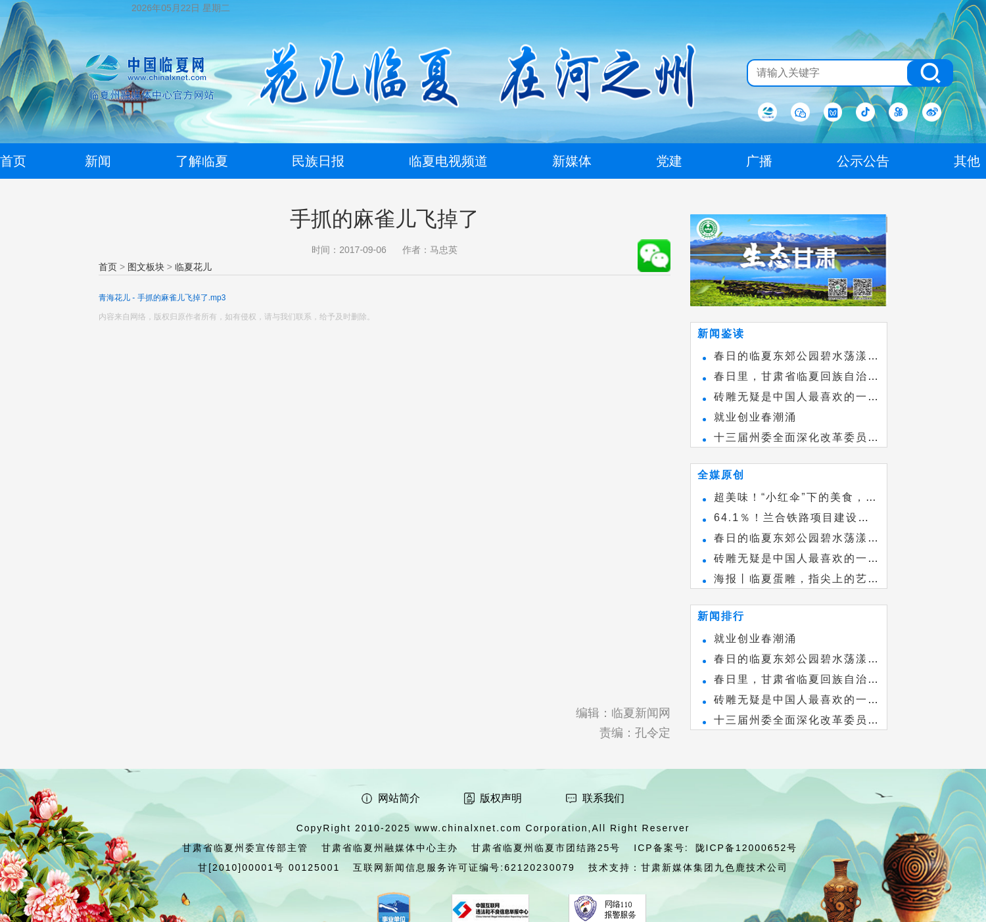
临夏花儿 (193, 267)
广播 (759, 161)
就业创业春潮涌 (755, 417)
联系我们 (603, 798)
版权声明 (501, 798)
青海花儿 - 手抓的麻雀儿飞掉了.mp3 (162, 297)
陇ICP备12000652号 (746, 847)
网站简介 (399, 798)
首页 (108, 267)
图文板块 (146, 267)
